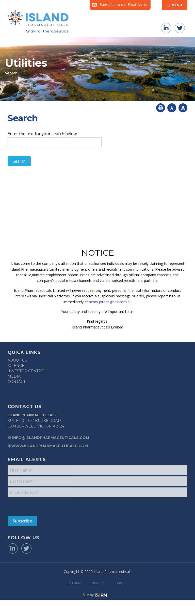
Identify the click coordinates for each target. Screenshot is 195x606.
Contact (16, 381)
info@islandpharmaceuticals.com (50, 437)
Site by (95, 594)
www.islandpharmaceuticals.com (49, 446)
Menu (174, 5)
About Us (17, 360)
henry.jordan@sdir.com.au (110, 301)
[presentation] (38, 506)
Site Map (74, 583)
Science (16, 365)
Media (14, 376)
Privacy (97, 583)
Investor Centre (26, 371)
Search (119, 583)
